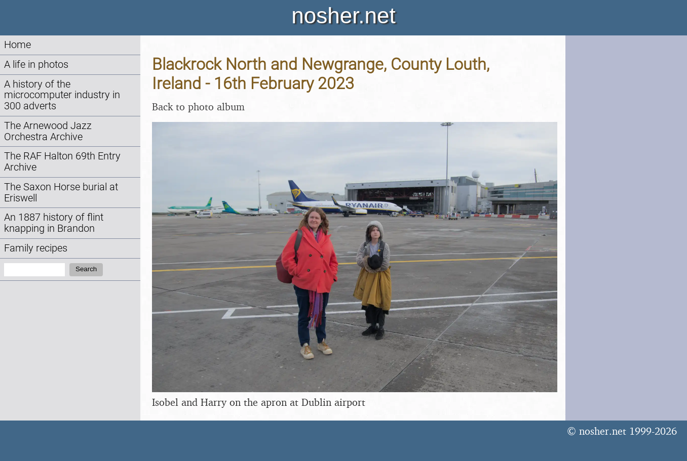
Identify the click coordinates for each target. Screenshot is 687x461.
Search (86, 269)
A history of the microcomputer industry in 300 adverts (62, 95)
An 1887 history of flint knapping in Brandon (53, 223)
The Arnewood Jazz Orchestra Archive (48, 131)
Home (17, 45)
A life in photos (36, 64)
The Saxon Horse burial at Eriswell (61, 192)
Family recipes (35, 248)
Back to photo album (198, 106)
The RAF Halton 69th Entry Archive (62, 161)
